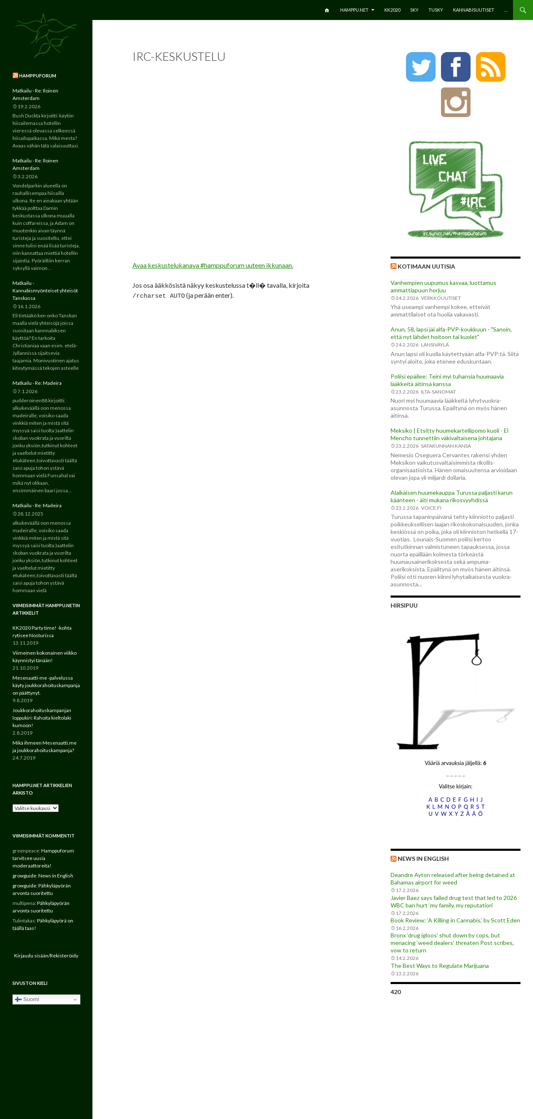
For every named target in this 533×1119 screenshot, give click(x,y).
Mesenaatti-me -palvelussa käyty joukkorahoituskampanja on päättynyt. (46, 685)
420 (396, 991)
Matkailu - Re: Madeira (37, 383)
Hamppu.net (354, 9)
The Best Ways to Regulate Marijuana (440, 965)
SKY (414, 9)
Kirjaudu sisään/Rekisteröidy (46, 955)
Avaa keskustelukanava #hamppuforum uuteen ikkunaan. (212, 265)
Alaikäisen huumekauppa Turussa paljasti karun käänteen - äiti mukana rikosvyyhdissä (452, 496)
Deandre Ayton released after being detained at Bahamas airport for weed (453, 878)
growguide (24, 875)
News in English (423, 858)
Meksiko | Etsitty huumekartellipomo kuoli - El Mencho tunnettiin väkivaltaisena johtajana (449, 434)
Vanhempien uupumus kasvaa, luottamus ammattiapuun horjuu (443, 286)
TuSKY (435, 9)
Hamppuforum (37, 75)
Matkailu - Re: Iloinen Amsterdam (35, 94)
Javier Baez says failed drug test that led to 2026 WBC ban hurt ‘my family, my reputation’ (454, 901)
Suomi (27, 999)
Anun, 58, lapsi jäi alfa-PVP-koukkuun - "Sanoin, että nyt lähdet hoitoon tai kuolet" (451, 333)
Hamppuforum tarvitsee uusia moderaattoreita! (43, 858)
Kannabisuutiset (473, 9)
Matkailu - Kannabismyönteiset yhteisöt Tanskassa (45, 290)
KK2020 (392, 9)
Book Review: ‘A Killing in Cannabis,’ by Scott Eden (455, 920)
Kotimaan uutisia (426, 266)
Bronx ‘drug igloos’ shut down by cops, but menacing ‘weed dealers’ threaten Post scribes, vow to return (452, 943)
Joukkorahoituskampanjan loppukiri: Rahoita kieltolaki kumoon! (41, 717)
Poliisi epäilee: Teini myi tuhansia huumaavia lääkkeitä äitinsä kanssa (447, 380)
